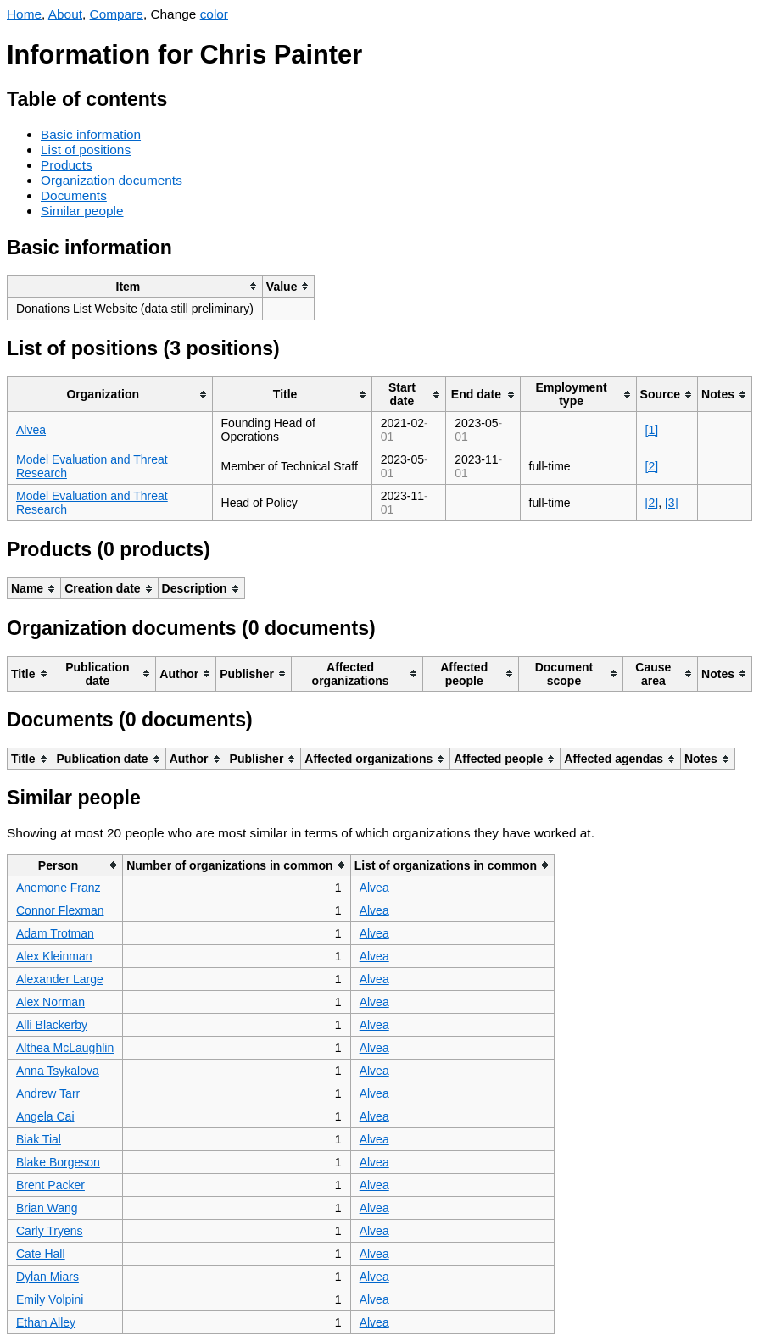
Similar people (82, 210)
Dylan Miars (47, 1276)
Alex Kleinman (54, 956)
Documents (74, 195)
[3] (671, 502)
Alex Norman (50, 1002)
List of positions (86, 149)
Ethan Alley (45, 1322)
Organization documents (111, 180)
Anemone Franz (58, 887)
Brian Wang (47, 1208)
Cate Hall (40, 1253)
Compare (116, 14)
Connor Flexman (60, 910)
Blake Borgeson (58, 1162)
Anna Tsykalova (57, 1070)
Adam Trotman (55, 933)
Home (24, 14)
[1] (652, 430)
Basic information (91, 134)
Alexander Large (59, 979)
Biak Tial (38, 1139)
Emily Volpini (49, 1299)
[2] (652, 466)
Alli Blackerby (51, 1025)
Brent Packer (50, 1185)
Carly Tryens (49, 1231)
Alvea (31, 430)
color (214, 14)
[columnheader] (135, 286)
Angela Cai (45, 1116)
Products (66, 165)
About (65, 14)
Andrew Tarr (48, 1093)
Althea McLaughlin (65, 1047)
